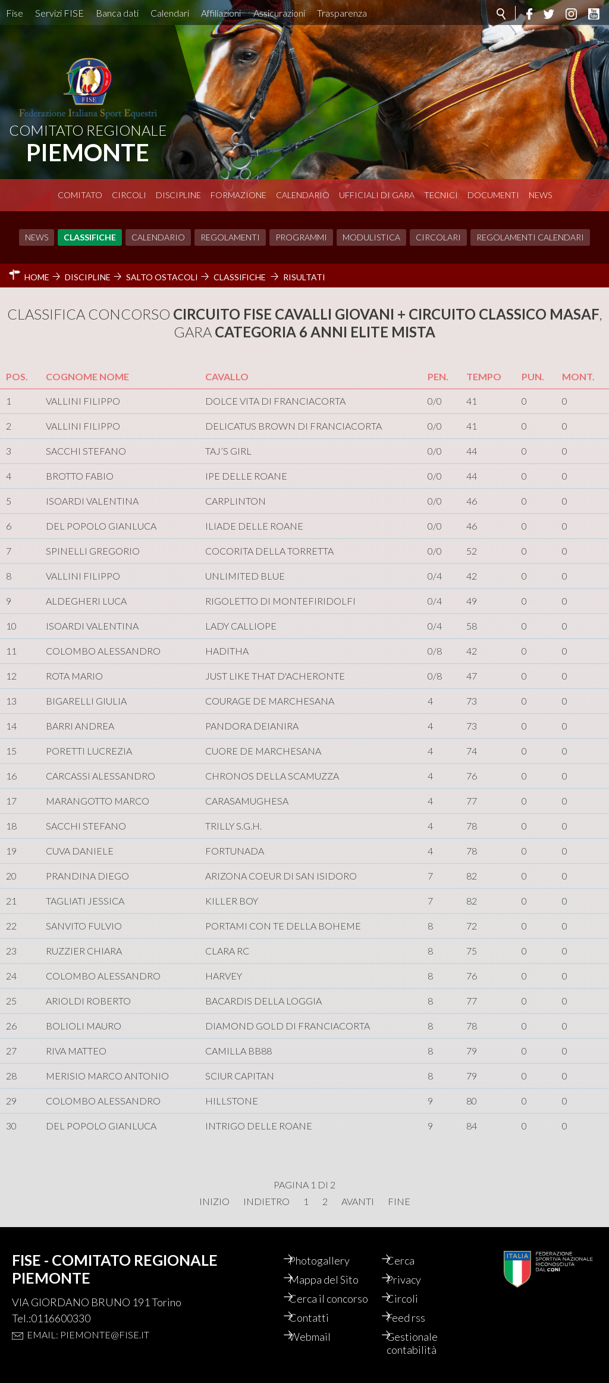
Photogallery (329, 1260)
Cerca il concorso (338, 1298)
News (540, 195)
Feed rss (416, 1317)
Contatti (318, 1317)
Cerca (411, 1260)
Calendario (302, 195)
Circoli (129, 195)
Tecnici (441, 195)
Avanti (357, 1201)
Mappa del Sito (333, 1279)
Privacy (414, 1279)
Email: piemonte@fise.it (88, 1334)
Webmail (319, 1336)
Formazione (238, 195)
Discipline (178, 195)
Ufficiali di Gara (377, 195)
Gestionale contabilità (422, 1343)
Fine (399, 1201)
